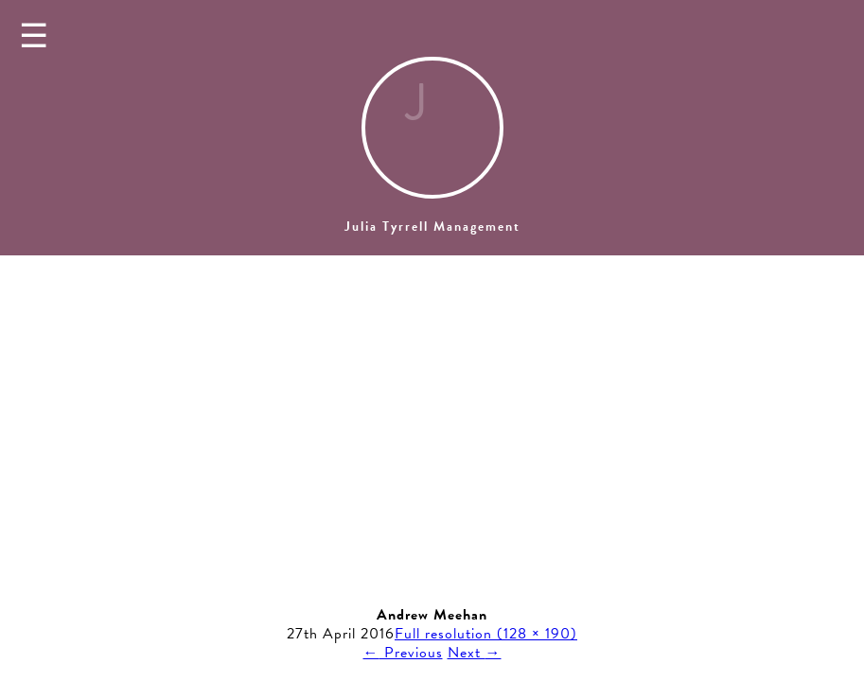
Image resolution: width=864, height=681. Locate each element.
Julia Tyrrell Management (432, 226)
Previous (403, 652)
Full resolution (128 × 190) (486, 633)
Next (475, 652)
